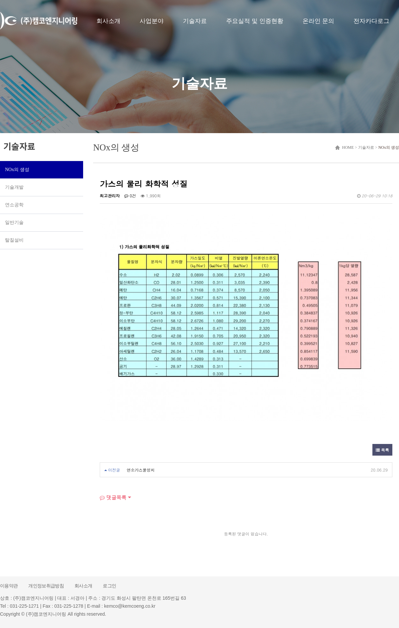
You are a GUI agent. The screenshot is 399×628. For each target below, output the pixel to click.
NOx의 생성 (388, 147)
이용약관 (9, 585)
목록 (382, 450)
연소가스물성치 (141, 470)
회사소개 (108, 21)
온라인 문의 (318, 21)
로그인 (109, 585)
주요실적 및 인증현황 (254, 21)
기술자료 (195, 21)
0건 (130, 195)
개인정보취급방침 (46, 585)
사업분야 (152, 21)
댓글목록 (113, 497)
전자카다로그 (371, 21)
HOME (347, 147)
